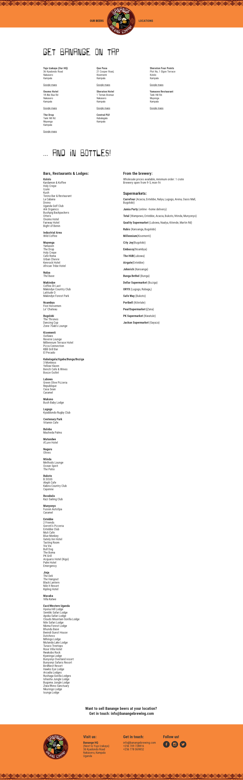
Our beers (97, 20)
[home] (121, 21)
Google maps (50, 108)
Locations (146, 20)
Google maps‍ (50, 84)
